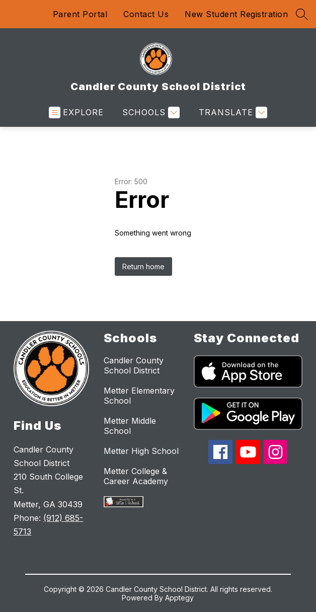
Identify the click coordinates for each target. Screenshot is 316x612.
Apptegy (179, 597)
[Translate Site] (231, 112)
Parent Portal (80, 14)
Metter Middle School (130, 426)
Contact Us (146, 14)
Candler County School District (134, 365)
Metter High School (141, 451)
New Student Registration (236, 14)
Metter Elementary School (139, 396)
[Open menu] (76, 112)
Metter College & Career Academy (136, 476)
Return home (143, 266)
